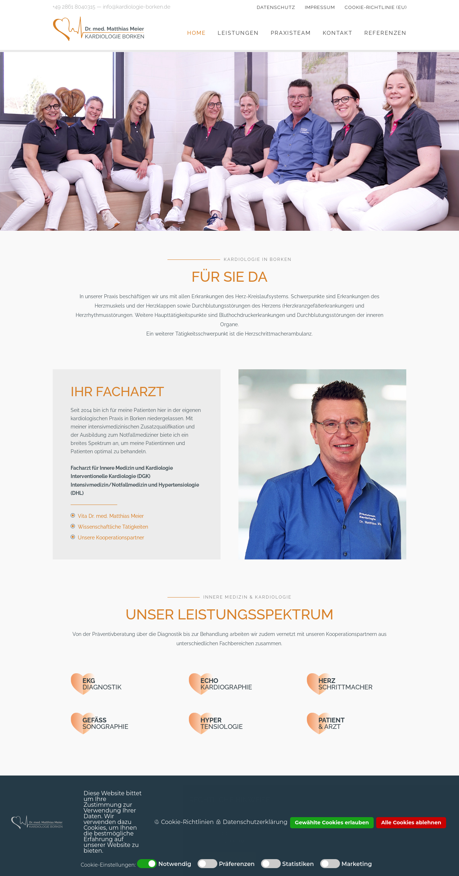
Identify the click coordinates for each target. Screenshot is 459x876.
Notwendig (174, 864)
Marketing (356, 864)
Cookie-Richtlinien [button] (187, 822)
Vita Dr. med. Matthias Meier (111, 516)
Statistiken (298, 864)
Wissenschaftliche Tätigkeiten (113, 527)
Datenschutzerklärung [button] (255, 822)
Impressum (320, 7)
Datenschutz (276, 7)
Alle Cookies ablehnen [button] (411, 822)
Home (196, 33)
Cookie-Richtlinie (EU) (376, 7)
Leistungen (238, 33)
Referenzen (385, 33)
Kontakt (337, 33)
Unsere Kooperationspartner (111, 537)
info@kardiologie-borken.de (136, 7)
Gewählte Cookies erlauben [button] (332, 822)
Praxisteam (291, 33)
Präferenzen (237, 864)
